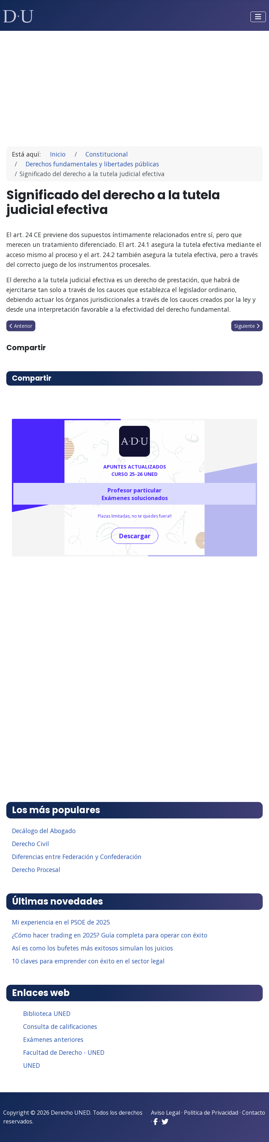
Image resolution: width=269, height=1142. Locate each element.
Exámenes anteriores (53, 1039)
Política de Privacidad (211, 1112)
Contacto (253, 1112)
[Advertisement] (134, 85)
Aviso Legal (165, 1112)
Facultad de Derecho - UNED (63, 1052)
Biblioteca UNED (46, 1013)
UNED (31, 1065)
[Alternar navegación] (258, 17)
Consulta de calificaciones (60, 1026)
